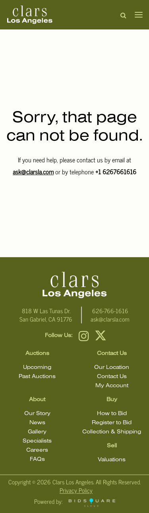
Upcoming (37, 367)
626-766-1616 (110, 311)
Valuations (112, 460)
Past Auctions (37, 377)
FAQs (37, 459)
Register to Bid (112, 423)
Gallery (37, 432)
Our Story (37, 414)
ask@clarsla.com (33, 171)
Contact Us (112, 377)
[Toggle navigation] (136, 14)
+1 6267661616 (115, 171)
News (37, 423)
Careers (37, 450)
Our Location (111, 367)
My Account (111, 386)
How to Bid (112, 414)
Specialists (37, 441)
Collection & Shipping (111, 432)
